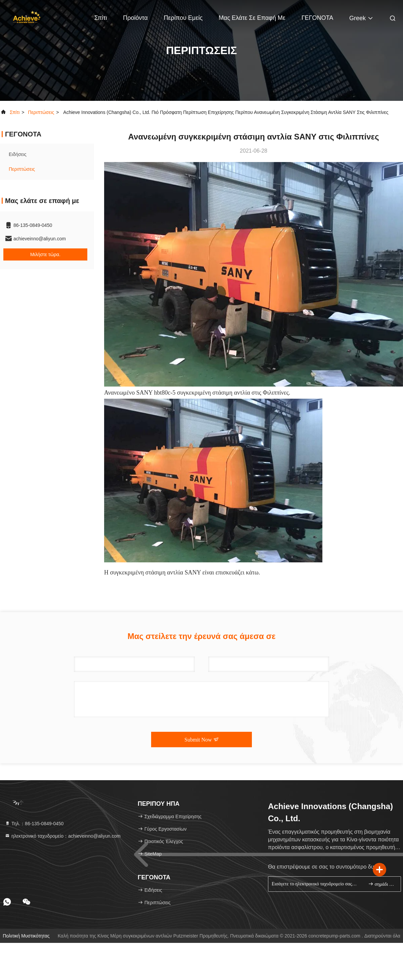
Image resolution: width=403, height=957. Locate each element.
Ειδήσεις (18, 154)
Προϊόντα (135, 17)
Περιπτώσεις (41, 112)
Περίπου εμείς (183, 17)
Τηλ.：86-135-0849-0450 (34, 823)
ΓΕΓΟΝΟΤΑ (317, 17)
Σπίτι (100, 17)
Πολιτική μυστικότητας (26, 936)
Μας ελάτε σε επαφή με (252, 17)
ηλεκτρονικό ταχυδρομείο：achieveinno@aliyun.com (63, 836)
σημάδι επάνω (381, 884)
